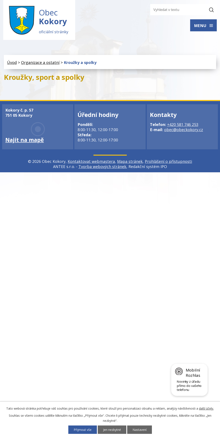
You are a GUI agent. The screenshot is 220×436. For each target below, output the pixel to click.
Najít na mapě (24, 139)
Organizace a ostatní (40, 62)
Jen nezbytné (112, 430)
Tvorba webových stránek (102, 166)
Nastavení (140, 430)
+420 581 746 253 (182, 124)
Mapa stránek (130, 161)
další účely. (206, 408)
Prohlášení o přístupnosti (168, 161)
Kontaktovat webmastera (91, 161)
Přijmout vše (83, 430)
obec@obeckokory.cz (183, 129)
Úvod (12, 62)
